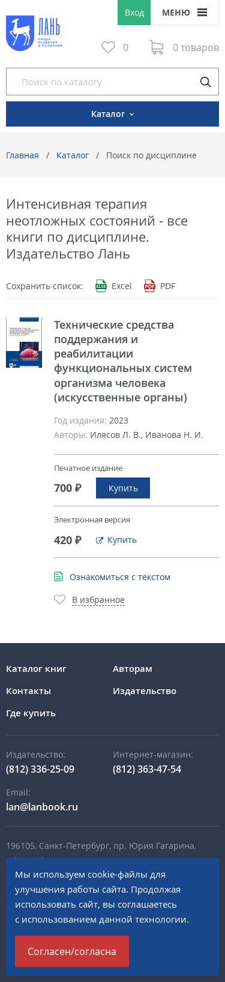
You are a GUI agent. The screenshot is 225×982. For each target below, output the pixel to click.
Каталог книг (36, 668)
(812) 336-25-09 (40, 769)
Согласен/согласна (72, 951)
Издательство (144, 690)
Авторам (132, 668)
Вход (134, 12)
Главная (22, 155)
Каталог (72, 155)
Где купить (31, 713)
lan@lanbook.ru (42, 806)
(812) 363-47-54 (147, 769)
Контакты (28, 690)
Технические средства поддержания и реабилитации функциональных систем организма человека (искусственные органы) (123, 360)
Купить (123, 488)
